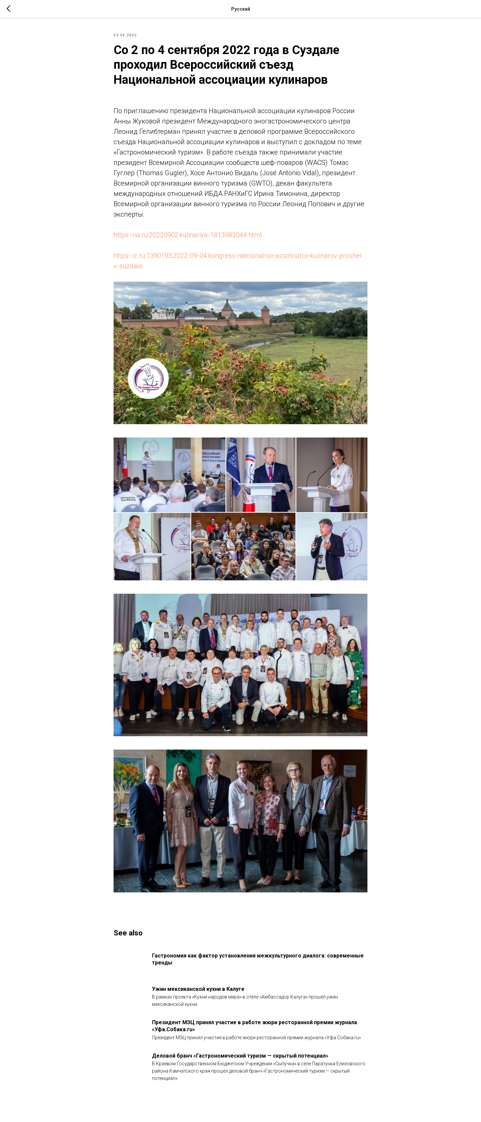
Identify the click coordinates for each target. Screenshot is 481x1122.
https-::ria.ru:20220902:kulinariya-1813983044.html (188, 235)
